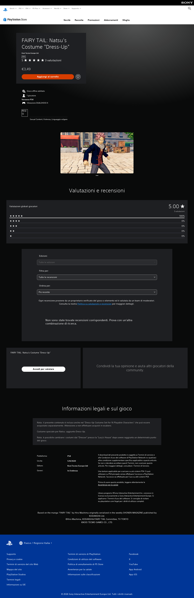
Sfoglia (126, 17)
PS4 (27, 8)
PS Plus (35, 8)
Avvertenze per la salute (108, 482)
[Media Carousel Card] (97, 150)
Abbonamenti (111, 17)
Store (66, 8)
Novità (56, 8)
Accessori (46, 8)
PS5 (20, 8)
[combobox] (97, 259)
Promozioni (94, 17)
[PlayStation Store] (15, 16)
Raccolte (79, 17)
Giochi (12, 8)
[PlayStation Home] (5, 8)
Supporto (75, 8)
